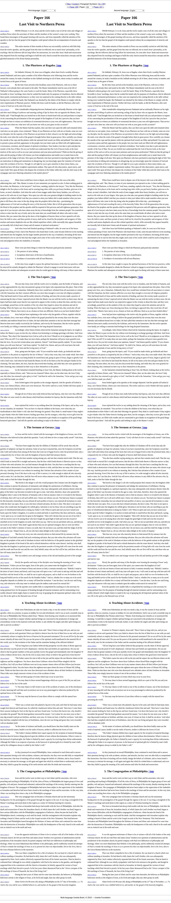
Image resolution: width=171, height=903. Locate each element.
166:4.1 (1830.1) (4, 610)
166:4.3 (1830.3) (4, 646)
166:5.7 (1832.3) (4, 882)
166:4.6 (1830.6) (4, 680)
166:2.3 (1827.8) (4, 330)
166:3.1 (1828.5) (4, 434)
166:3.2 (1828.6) (4, 446)
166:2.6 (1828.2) (4, 382)
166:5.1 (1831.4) (4, 778)
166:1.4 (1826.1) (4, 128)
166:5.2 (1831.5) (4, 797)
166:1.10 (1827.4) (5, 258)
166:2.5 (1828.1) (4, 370)
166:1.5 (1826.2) (4, 180)
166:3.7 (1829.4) (4, 562)
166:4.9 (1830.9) (4, 705)
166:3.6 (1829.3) (4, 556)
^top (58, 65)
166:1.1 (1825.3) (4, 72)
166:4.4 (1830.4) (4, 658)
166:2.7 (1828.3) (4, 394)
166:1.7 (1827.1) (4, 248)
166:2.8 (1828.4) (4, 405)
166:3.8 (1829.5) (4, 587)
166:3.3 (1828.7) (4, 458)
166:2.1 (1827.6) (4, 284)
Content (75, 4)
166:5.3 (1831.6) (4, 806)
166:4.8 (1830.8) (4, 696)
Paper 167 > (99, 7)
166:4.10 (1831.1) (5, 726)
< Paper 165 (73, 7)
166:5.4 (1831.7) (4, 834)
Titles (68, 4)
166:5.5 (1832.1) (4, 853)
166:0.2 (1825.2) (4, 46)
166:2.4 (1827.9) (4, 351)
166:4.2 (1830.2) (4, 630)
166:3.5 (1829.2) (4, 534)
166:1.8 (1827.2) (4, 251)
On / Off (101, 4)
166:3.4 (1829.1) (4, 483)
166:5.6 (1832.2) (4, 874)
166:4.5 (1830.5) (4, 677)
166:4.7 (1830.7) (4, 687)
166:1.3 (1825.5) (4, 109)
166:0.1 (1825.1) (4, 31)
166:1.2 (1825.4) (4, 85)
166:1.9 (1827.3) (4, 255)
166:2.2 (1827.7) (4, 314)
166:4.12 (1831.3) (5, 752)
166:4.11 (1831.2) (5, 733)
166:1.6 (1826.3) (4, 228)
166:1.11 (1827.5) (5, 264)
